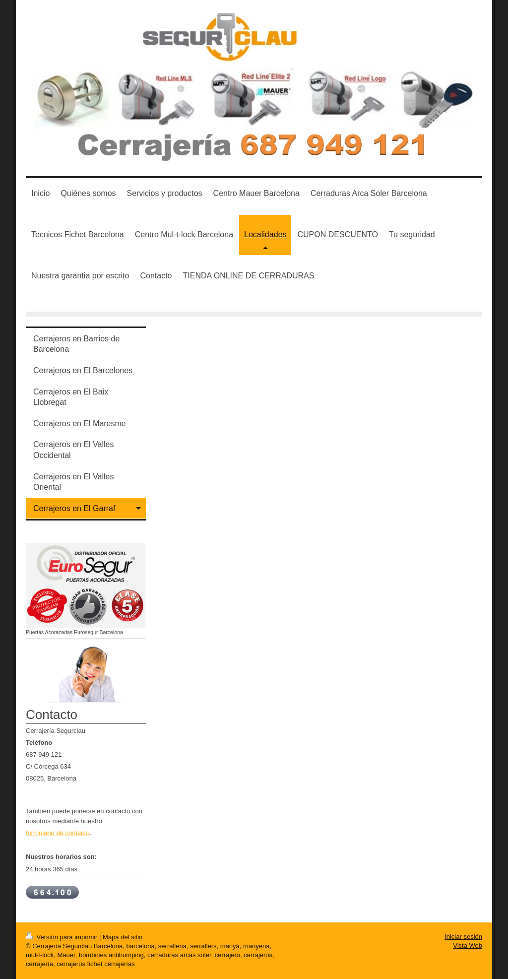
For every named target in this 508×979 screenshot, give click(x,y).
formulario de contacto (58, 833)
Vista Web (467, 945)
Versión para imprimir (62, 937)
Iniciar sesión (463, 936)
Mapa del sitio (122, 937)
